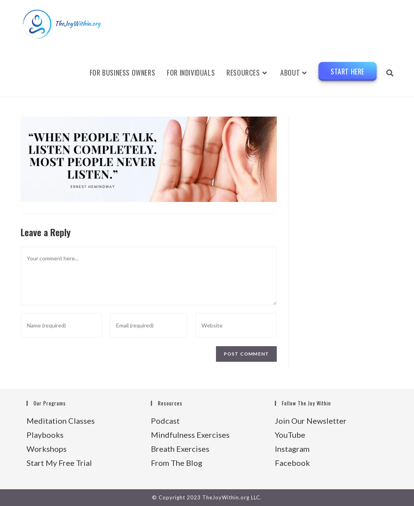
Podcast (165, 420)
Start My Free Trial (59, 462)
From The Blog (176, 462)
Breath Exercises (180, 448)
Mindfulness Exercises (190, 434)
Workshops (47, 448)
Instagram (292, 448)
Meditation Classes (61, 420)
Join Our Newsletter (311, 420)
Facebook (292, 462)
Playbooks (45, 434)
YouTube (290, 434)
